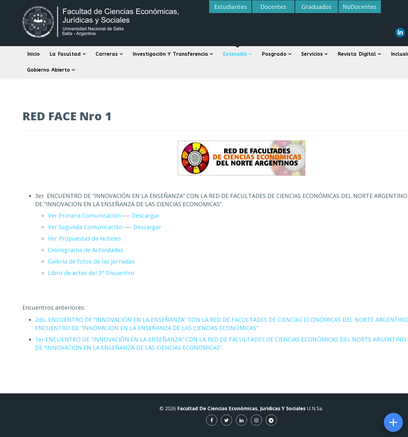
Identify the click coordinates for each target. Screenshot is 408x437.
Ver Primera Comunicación (84, 215)
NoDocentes (359, 7)
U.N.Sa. (300, 409)
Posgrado (274, 54)
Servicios (312, 54)
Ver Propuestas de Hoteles (84, 238)
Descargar (145, 215)
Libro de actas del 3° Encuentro (91, 273)
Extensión (235, 54)
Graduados (317, 7)
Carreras (107, 54)
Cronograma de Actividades (85, 250)
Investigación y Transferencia (170, 54)
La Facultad (65, 54)
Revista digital (357, 54)
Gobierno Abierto (48, 70)
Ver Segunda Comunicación (85, 227)
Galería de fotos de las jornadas (91, 261)
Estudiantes (230, 7)
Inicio (33, 54)
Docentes (273, 7)
